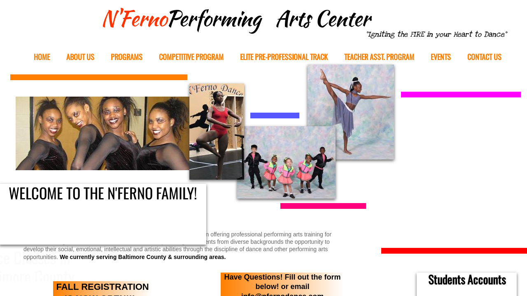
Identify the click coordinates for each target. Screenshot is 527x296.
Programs (126, 57)
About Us (80, 57)
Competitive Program (191, 57)
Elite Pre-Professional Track (284, 57)
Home (42, 57)
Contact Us (484, 57)
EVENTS (441, 57)
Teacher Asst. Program (379, 57)
